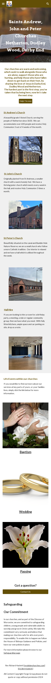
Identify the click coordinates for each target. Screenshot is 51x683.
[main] (26, 35)
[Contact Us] (25, 592)
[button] (3, 3)
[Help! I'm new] (25, 101)
